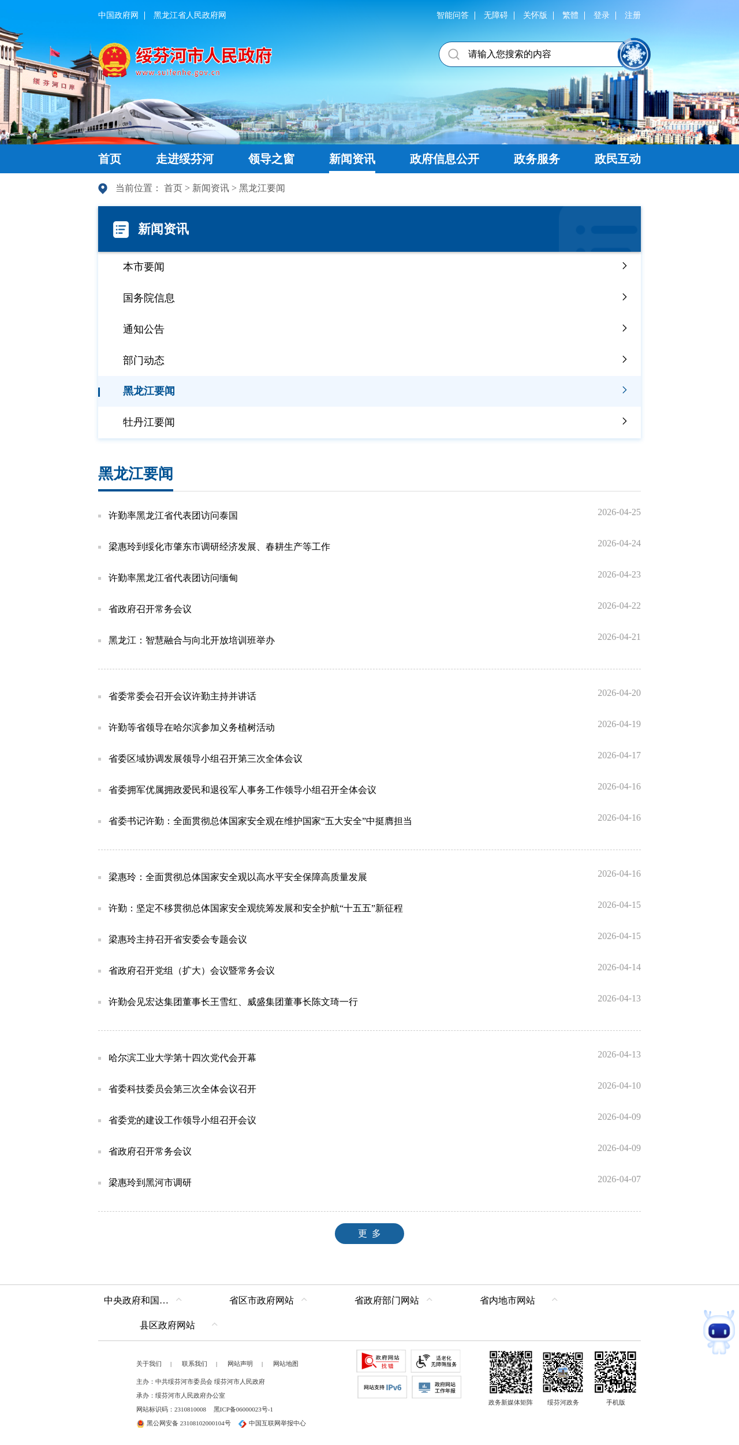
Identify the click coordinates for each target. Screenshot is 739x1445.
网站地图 (285, 1363)
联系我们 (194, 1363)
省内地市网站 (507, 1300)
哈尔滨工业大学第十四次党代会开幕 (182, 1058)
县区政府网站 (167, 1325)
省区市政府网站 (261, 1300)
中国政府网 (118, 15)
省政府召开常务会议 (150, 609)
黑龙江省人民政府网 (190, 15)
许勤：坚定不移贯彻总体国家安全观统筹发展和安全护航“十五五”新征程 (256, 908)
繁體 (570, 15)
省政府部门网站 (386, 1300)
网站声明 (240, 1363)
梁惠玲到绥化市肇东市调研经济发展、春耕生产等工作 (219, 547)
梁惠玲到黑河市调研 (150, 1182)
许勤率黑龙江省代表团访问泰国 (173, 515)
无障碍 (496, 15)
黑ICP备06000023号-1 (243, 1409)
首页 (173, 188)
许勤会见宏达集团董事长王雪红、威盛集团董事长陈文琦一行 (233, 1002)
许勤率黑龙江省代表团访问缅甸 (173, 578)
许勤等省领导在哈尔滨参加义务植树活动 (192, 727)
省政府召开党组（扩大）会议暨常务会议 (192, 970)
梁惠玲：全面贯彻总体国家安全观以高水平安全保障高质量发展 (238, 877)
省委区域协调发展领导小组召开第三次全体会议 (206, 759)
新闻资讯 (210, 188)
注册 (633, 15)
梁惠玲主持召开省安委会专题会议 (178, 939)
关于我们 (149, 1363)
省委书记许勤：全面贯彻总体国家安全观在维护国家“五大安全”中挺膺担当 (260, 821)
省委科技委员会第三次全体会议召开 (182, 1089)
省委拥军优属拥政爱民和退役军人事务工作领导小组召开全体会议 (242, 790)
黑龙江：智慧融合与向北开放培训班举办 (192, 640)
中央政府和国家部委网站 (146, 1300)
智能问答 (452, 15)
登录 (602, 15)
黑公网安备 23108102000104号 (183, 1423)
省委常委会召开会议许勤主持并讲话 (182, 696)
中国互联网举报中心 (272, 1423)
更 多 (369, 1233)
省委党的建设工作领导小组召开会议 (182, 1120)
